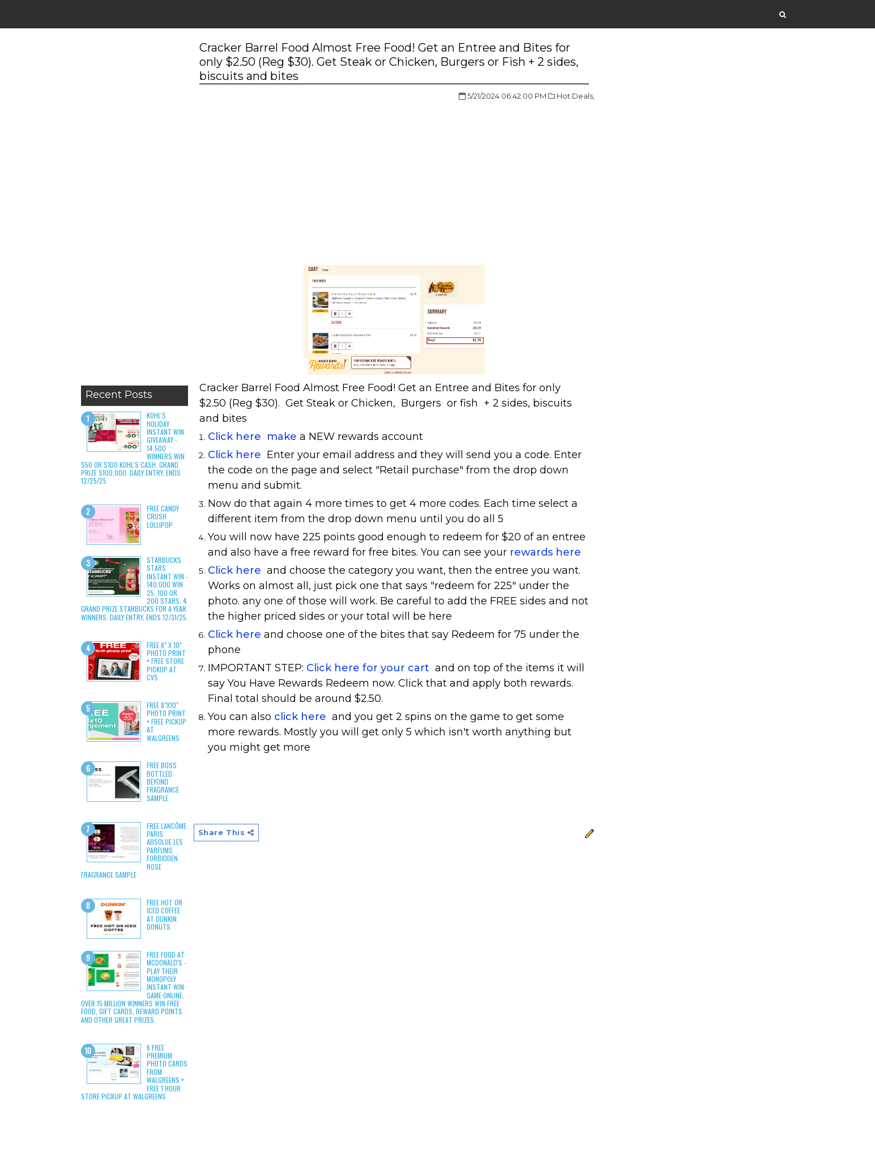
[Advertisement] (134, 210)
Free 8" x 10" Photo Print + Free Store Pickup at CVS (166, 661)
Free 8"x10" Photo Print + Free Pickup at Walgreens (166, 721)
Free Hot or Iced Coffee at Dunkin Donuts (164, 914)
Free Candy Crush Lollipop (163, 516)
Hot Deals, (576, 95)
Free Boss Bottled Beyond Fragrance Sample (163, 781)
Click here (234, 454)
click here (301, 716)
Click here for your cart (367, 668)
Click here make (252, 436)
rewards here (545, 552)
